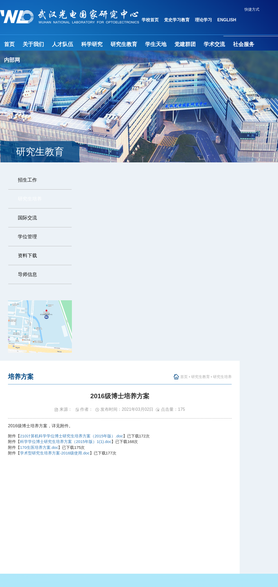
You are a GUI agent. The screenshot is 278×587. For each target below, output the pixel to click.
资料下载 (27, 255)
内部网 (12, 60)
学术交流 (214, 44)
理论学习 (203, 20)
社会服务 (243, 44)
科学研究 (92, 44)
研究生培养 (30, 199)
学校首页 (150, 20)
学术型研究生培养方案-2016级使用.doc (55, 453)
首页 (9, 44)
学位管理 (27, 236)
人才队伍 (62, 44)
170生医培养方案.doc (39, 447)
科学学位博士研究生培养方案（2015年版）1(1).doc (65, 441)
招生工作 (27, 180)
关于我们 (33, 44)
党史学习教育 (177, 20)
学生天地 (155, 44)
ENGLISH (226, 20)
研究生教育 (124, 44)
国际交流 (27, 217)
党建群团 (185, 44)
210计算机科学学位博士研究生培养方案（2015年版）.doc (71, 436)
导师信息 (27, 274)
